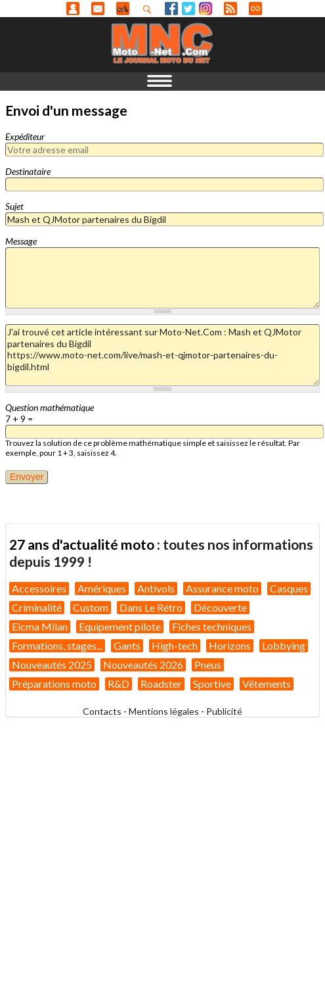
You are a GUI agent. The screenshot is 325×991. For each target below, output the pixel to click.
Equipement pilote (120, 626)
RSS (230, 8)
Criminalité (37, 607)
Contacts (102, 711)
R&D (118, 683)
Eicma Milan (40, 626)
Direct (255, 8)
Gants (127, 645)
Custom (90, 607)
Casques (289, 588)
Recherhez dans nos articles (149, 9)
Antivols (156, 588)
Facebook (171, 8)
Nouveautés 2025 (52, 664)
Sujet (14, 206)
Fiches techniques (211, 626)
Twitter (188, 8)
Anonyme (72, 8)
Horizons (230, 645)
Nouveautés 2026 (143, 664)
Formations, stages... (57, 645)
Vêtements (266, 683)
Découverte (220, 607)
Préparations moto (54, 683)
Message (21, 241)
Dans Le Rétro (151, 607)
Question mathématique (49, 407)
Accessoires (39, 588)
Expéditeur (25, 136)
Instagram (205, 8)
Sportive (212, 683)
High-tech (175, 645)
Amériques (101, 588)
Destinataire (28, 171)
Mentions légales (164, 711)
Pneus (207, 664)
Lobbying (283, 645)
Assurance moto (222, 588)
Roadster (161, 683)
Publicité (224, 711)
